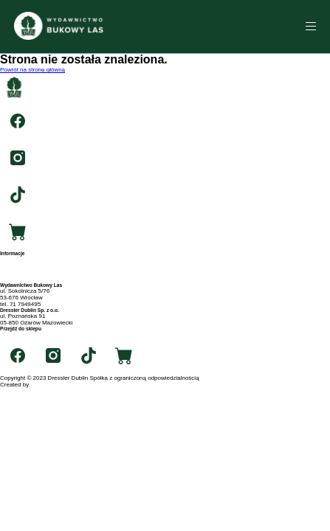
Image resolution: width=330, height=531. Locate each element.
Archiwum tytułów (23, 266)
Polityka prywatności (26, 279)
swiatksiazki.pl (19, 334)
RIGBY (39, 384)
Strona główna (19, 259)
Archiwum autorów (24, 272)
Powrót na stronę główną (32, 69)
